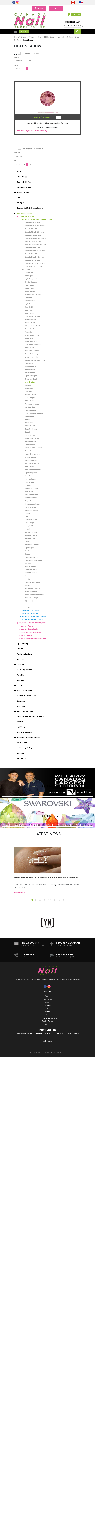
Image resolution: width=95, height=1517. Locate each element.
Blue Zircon (29, 466)
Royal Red (29, 338)
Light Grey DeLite (31, 279)
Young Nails (21, 203)
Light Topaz (29, 548)
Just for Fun (21, 758)
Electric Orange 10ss (33, 235)
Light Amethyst (31, 376)
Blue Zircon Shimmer (33, 469)
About (47, 996)
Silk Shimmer (30, 301)
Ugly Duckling (22, 644)
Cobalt (27, 432)
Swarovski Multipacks (30, 610)
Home (16, 37)
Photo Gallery (47, 1005)
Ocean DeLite (30, 444)
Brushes (20, 722)
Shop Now (24, 31)
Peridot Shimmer (31, 488)
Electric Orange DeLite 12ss (35, 238)
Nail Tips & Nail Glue (25, 711)
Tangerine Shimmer (32, 329)
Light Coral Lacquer (32, 316)
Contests (47, 1012)
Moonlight (29, 276)
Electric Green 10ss (32, 247)
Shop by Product (23, 192)
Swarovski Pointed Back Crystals (32, 623)
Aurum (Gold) (30, 538)
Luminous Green (31, 519)
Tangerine (28, 332)
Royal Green (29, 501)
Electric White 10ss (32, 260)
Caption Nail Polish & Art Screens (30, 208)
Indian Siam (29, 348)
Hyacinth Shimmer (32, 335)
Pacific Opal (29, 482)
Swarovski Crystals (28, 37)
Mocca (27, 576)
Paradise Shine (30, 394)
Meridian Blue (30, 435)
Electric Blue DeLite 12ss (34, 257)
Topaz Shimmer (31, 570)
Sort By (17, 57)
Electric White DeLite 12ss (35, 263)
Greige (27, 585)
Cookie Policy (47, 1021)
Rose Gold (29, 307)
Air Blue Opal (30, 407)
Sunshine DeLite (31, 535)
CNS (18, 197)
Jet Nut (27, 579)
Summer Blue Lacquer (33, 448)
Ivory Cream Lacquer (33, 294)
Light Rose (29, 363)
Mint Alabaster (30, 479)
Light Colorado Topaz (33, 560)
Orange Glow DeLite (33, 326)
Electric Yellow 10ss (33, 241)
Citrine (27, 541)
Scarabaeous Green (32, 504)
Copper (28, 554)
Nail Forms (21, 706)
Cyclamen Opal (31, 379)
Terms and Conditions (47, 1018)
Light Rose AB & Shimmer (35, 360)
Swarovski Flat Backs (46, 37)
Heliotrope (29, 388)
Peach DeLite (30, 322)
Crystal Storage (25, 635)
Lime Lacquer (30, 523)
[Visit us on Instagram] (49, 986)
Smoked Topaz (31, 573)
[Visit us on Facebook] (46, 986)
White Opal (29, 285)
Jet (26, 604)
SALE (19, 171)
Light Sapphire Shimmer (34, 413)
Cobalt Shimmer (31, 429)
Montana (28, 419)
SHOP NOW (47, 786)
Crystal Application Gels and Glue (32, 638)
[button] (32, 900)
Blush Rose (29, 310)
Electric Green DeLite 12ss (35, 251)
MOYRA (20, 649)
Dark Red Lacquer (32, 351)
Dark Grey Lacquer (32, 598)
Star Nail (20, 680)
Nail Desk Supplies (24, 732)
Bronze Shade (30, 566)
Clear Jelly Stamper (24, 670)
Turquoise (28, 451)
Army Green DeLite (32, 588)
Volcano (28, 385)
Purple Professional (24, 654)
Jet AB (27, 607)
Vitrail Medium (30, 507)
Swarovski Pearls (26, 626)
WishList (45, 117)
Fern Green (29, 491)
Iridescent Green (31, 510)
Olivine (27, 513)
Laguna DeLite (30, 457)
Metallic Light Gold (32, 582)
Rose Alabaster (31, 366)
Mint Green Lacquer (32, 476)
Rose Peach (29, 313)
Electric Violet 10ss (32, 222)
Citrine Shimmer (31, 532)
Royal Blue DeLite (32, 438)
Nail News (47, 999)
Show (16, 65)
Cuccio (19, 685)
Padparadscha (30, 319)
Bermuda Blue (30, 441)
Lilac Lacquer (30, 398)
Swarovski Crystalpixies (28, 629)
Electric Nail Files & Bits (26, 696)
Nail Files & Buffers (24, 690)
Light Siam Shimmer (33, 344)
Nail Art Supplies (23, 177)
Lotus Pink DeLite (31, 357)
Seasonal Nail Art (24, 182)
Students (20, 753)
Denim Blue (29, 416)
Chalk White (29, 288)
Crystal (27, 269)
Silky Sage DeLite (32, 463)
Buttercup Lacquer (32, 544)
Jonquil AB (29, 526)
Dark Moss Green (31, 494)
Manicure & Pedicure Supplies (28, 737)
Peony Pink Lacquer (32, 354)
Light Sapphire (30, 410)
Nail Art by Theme (24, 187)
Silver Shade (30, 291)
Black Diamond (31, 591)
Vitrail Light (29, 401)
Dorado (28, 563)
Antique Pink (30, 373)
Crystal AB (29, 272)
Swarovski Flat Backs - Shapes (34, 616)
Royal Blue (29, 423)
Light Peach (29, 304)
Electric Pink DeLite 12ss (34, 232)
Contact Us (47, 1024)
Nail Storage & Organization (28, 748)
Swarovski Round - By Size (32, 620)
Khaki (27, 516)
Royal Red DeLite (31, 341)
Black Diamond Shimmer (34, 595)
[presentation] (16, 922)
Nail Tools (21, 727)
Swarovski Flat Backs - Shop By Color (37, 219)
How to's (47, 1002)
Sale (47, 1015)
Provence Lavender (32, 404)
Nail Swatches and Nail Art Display (30, 716)
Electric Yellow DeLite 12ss (35, 244)
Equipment (21, 701)
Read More (18, 892)
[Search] (77, 31)
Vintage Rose (30, 369)
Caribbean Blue (31, 460)
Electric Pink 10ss (32, 229)
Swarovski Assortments (31, 613)
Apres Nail (21, 659)
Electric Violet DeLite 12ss (35, 226)
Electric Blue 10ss (32, 254)
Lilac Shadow (30, 382)
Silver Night (29, 601)
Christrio (20, 664)
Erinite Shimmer (31, 498)
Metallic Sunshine (31, 557)
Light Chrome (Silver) (33, 266)
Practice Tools (22, 743)
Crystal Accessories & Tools (30, 632)
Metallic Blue (30, 426)
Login (55, 8)
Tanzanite (28, 391)
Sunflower (29, 551)
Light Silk (28, 297)
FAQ (47, 1008)
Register (39, 8)
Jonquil (28, 529)
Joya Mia (20, 675)
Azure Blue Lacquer (32, 454)
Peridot (28, 485)
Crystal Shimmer (31, 282)
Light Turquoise (31, 473)
